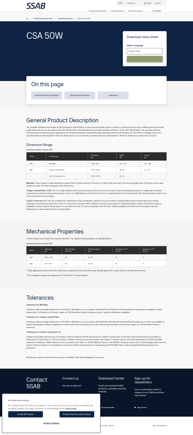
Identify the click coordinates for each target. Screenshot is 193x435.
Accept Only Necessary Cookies (73, 414)
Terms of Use (102, 426)
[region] (51, 413)
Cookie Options (160, 426)
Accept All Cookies (29, 414)
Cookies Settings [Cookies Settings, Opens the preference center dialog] (51, 423)
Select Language (135, 45)
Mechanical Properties (80, 95)
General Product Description (47, 95)
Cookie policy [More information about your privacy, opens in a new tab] (71, 408)
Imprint (111, 426)
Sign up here (141, 407)
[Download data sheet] (145, 59)
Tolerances (113, 95)
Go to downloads (106, 407)
